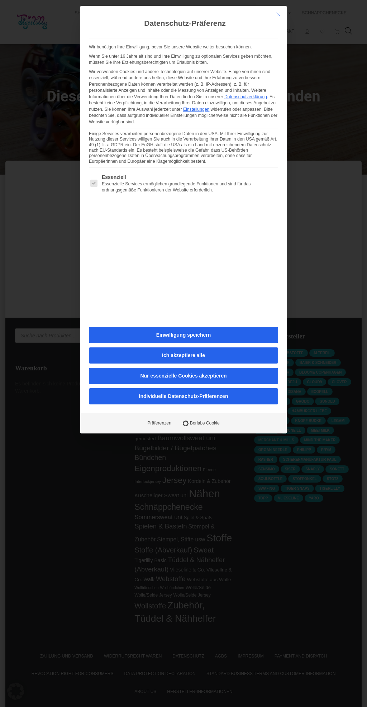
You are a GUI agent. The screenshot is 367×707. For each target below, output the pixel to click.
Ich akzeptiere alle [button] (183, 255)
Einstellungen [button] (196, 9)
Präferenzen (159, 323)
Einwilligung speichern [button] (183, 235)
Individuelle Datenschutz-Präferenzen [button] (183, 296)
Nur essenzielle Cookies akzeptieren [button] (183, 276)
